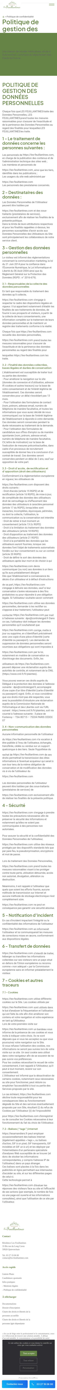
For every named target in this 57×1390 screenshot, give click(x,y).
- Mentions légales (10, 1286)
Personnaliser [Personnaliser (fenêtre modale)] (28, 1368)
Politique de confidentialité (20, 16)
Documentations (9, 1304)
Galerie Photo (8, 1274)
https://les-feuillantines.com (38, 154)
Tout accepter (29, 1353)
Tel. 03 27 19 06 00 (10, 1255)
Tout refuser (28, 1360)
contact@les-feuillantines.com (15, 1258)
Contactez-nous (15, 1384)
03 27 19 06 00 (42, 1384)
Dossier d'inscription (11, 1308)
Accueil (3, 16)
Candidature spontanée (12, 1278)
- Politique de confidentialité (14, 1290)
